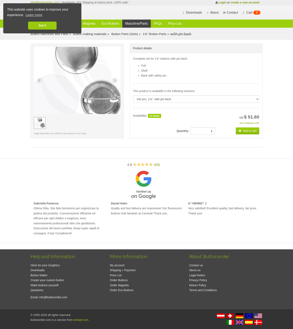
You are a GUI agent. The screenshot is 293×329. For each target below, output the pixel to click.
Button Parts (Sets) (124, 34)
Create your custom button (47, 280)
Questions (37, 290)
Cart (251, 13)
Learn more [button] (34, 15)
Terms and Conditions (203, 290)
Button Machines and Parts (49, 34)
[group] (40, 123)
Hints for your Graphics (45, 265)
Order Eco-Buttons (121, 290)
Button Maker (39, 275)
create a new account (245, 2)
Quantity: (184, 131)
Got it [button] (42, 25)
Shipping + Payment (123, 270)
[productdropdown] (196, 99)
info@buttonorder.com (45, 2)
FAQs (158, 23)
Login (222, 2)
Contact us (196, 265)
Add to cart (247, 131)
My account (117, 265)
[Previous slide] (39, 80)
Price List (174, 23)
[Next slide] (115, 80)
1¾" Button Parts (154, 34)
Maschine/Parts (136, 23)
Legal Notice (197, 275)
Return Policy (197, 285)
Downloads (192, 12)
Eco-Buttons (110, 23)
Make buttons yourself (44, 285)
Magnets (89, 23)
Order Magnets (119, 285)
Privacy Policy (198, 280)
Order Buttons (119, 280)
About (212, 12)
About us (194, 270)
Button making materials (89, 34)
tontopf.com (80, 319)
